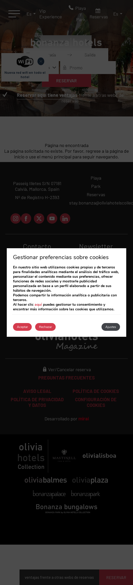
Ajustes (110, 327)
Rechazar (45, 327)
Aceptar (22, 327)
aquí (38, 304)
